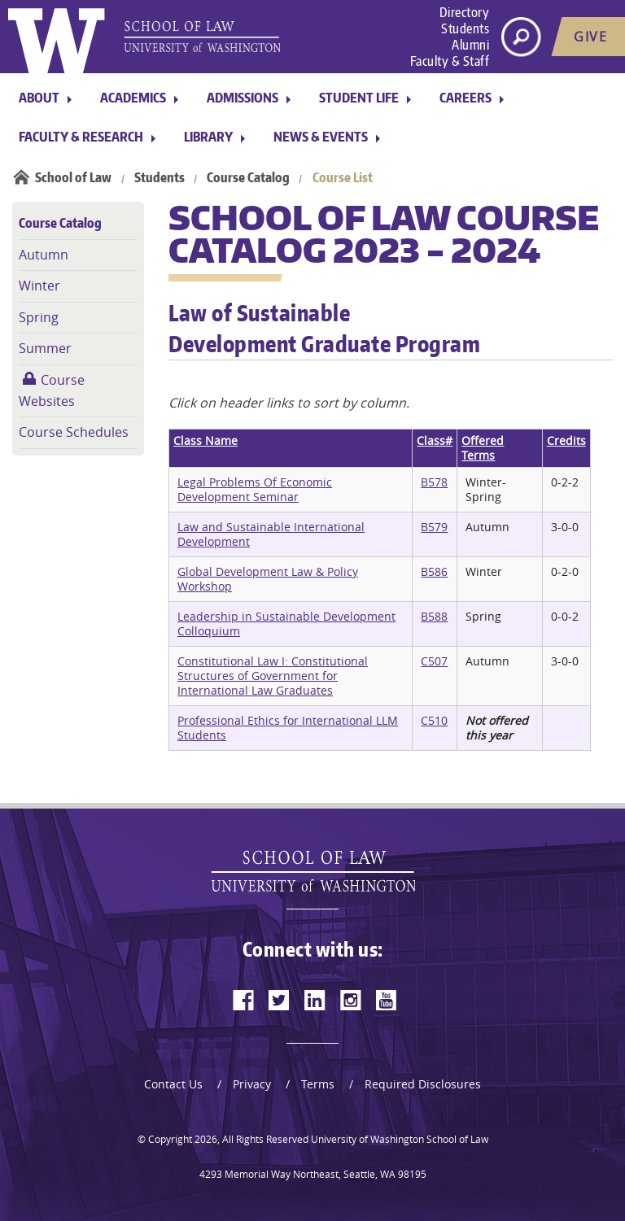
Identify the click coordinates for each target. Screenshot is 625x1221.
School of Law (73, 177)
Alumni (470, 45)
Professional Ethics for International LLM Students (287, 728)
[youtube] (386, 999)
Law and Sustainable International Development (271, 534)
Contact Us (173, 1084)
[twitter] (279, 999)
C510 (434, 720)
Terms (317, 1084)
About (39, 97)
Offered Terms (482, 448)
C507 (434, 661)
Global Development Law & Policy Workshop (267, 579)
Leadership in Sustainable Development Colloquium (286, 623)
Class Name (205, 440)
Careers (465, 97)
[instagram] (350, 999)
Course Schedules (74, 432)
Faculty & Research (81, 137)
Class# (434, 440)
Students (465, 28)
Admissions (242, 97)
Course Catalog (248, 177)
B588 (434, 616)
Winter (39, 285)
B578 (434, 482)
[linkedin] (315, 999)
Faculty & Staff (450, 61)
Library (208, 137)
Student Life (359, 97)
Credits (566, 440)
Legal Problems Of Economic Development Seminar (254, 489)
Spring (39, 317)
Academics (133, 97)
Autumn (43, 255)
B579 (434, 526)
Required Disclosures (423, 1084)
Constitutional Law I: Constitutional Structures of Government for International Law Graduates (272, 675)
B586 (434, 571)
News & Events (320, 137)
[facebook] (243, 999)
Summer (45, 348)
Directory (464, 12)
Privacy (252, 1084)
